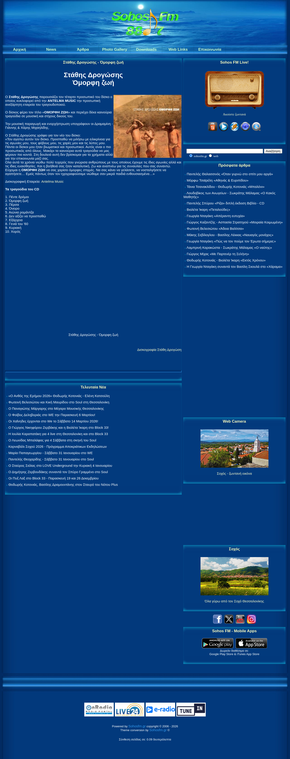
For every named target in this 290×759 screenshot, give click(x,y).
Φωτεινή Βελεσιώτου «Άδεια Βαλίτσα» (215, 228)
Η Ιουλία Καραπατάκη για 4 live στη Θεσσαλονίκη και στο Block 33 (58, 434)
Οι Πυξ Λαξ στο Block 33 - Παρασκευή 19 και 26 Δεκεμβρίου (53, 478)
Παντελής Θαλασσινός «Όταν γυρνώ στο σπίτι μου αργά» (230, 174)
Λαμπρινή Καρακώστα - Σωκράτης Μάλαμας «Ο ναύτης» (229, 247)
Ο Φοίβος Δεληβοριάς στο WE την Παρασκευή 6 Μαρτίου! (51, 415)
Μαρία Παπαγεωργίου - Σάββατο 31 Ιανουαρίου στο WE (50, 453)
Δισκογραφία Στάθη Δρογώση (159, 350)
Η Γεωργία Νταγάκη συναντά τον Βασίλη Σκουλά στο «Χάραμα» (235, 266)
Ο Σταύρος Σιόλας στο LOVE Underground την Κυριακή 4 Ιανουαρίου (60, 465)
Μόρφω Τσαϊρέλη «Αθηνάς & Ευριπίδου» (217, 180)
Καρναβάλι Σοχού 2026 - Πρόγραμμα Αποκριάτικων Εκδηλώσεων (57, 446)
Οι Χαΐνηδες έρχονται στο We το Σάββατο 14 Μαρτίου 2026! (53, 421)
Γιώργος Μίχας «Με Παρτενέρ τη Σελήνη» (218, 254)
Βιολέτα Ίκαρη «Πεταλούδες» (208, 209)
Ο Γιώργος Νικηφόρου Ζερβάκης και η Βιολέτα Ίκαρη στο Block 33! (58, 427)
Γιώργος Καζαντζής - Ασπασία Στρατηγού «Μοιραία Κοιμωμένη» (235, 222)
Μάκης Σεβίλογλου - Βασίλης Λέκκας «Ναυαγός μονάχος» (230, 235)
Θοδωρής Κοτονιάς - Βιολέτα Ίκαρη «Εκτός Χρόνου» (226, 260)
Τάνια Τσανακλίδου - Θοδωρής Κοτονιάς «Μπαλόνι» (225, 187)
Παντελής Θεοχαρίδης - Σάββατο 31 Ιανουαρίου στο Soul (51, 459)
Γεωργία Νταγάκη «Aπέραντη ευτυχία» (216, 216)
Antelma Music (52, 181)
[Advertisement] (234, 347)
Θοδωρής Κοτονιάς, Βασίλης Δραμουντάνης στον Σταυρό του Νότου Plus (63, 484)
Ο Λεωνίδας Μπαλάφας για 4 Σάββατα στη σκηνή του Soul (52, 440)
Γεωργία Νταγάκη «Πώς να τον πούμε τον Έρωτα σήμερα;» (231, 241)
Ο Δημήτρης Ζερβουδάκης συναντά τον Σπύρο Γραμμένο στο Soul (58, 472)
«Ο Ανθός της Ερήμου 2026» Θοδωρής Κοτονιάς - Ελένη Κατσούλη (59, 396)
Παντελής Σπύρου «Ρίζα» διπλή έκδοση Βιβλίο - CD (225, 203)
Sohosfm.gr (137, 726)
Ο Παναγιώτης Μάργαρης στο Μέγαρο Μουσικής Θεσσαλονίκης (56, 408)
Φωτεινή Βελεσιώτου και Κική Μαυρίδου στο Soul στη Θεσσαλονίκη (58, 402)
